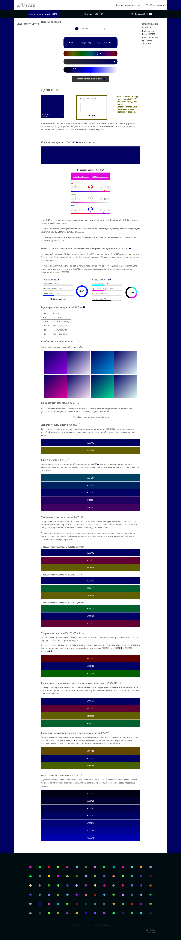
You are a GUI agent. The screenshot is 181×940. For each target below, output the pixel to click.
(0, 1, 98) (108, 123)
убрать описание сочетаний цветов (93, 417)
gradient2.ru (77, 347)
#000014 (90, 793)
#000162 (90, 443)
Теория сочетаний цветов (128, 5)
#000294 (90, 830)
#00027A (90, 823)
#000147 (90, 808)
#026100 (90, 673)
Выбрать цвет (148, 31)
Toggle (73, 417)
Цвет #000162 (148, 34)
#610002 (90, 658)
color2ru (26, 5)
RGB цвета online (58, 299)
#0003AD (90, 838)
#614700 (90, 751)
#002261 (90, 485)
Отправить (92, 116)
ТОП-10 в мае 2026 (141, 14)
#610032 (90, 560)
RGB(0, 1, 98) (51, 220)
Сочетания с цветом (43, 14)
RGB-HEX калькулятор (154, 5)
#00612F (90, 588)
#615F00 (90, 450)
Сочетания (147, 43)
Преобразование (150, 37)
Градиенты (147, 40)
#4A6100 (90, 765)
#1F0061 (90, 500)
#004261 (90, 478)
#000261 (90, 815)
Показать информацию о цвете (90, 79)
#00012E (90, 801)
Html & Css (93, 14)
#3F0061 (90, 507)
